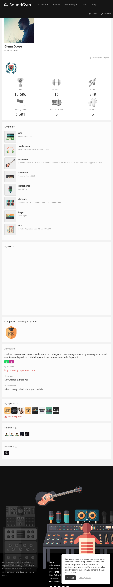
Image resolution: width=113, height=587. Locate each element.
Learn (84, 4)
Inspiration (10, 385)
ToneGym (54, 578)
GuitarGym (54, 581)
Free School (55, 575)
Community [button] (70, 4)
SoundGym (17, 5)
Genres (8, 376)
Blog (94, 4)
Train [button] (56, 4)
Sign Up (106, 13)
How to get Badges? (99, 57)
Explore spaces (13, 416)
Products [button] (43, 4)
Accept (70, 577)
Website (9, 366)
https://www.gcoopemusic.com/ (19, 370)
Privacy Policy (85, 577)
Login (93, 13)
